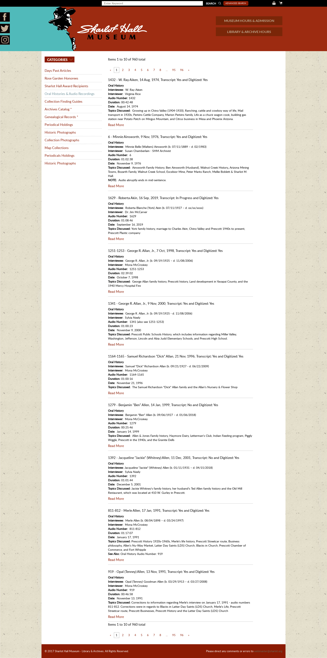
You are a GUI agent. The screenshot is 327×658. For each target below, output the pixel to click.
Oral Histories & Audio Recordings (69, 93)
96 (182, 70)
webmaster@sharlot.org (268, 651)
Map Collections (57, 147)
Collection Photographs (62, 140)
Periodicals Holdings (59, 155)
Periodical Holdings (59, 124)
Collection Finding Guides (63, 101)
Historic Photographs (60, 132)
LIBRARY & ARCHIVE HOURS (249, 32)
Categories (57, 59)
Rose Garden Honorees (61, 78)
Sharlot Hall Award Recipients (66, 86)
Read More (116, 125)
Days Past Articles (58, 70)
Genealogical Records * (61, 117)
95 (174, 70)
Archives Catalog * (58, 109)
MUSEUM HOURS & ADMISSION (249, 21)
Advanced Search (235, 3)
